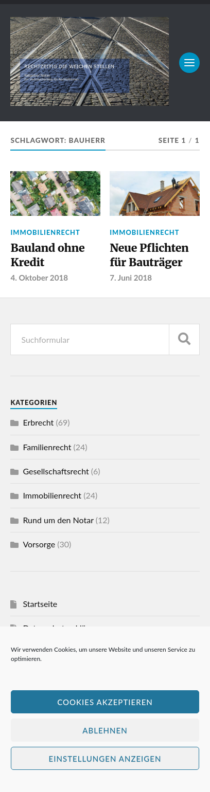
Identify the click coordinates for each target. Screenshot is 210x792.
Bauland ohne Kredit (47, 255)
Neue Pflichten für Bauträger (149, 255)
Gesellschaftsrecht (56, 471)
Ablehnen (104, 730)
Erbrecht (38, 422)
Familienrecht (47, 447)
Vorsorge (39, 544)
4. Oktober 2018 (39, 277)
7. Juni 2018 (131, 277)
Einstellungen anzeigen (105, 758)
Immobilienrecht (45, 232)
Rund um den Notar (58, 520)
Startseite (40, 604)
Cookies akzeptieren (105, 702)
